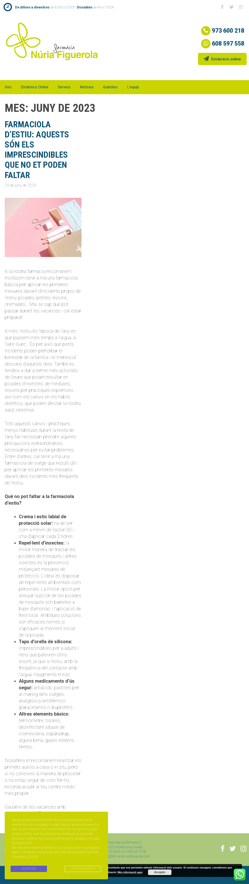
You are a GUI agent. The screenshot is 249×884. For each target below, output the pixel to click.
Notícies (87, 87)
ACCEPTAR (29, 869)
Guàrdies (110, 87)
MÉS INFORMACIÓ (83, 869)
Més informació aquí (129, 872)
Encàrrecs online (222, 58)
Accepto (159, 872)
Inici (8, 87)
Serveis (64, 87)
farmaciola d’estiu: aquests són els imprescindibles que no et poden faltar (37, 150)
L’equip (133, 87)
